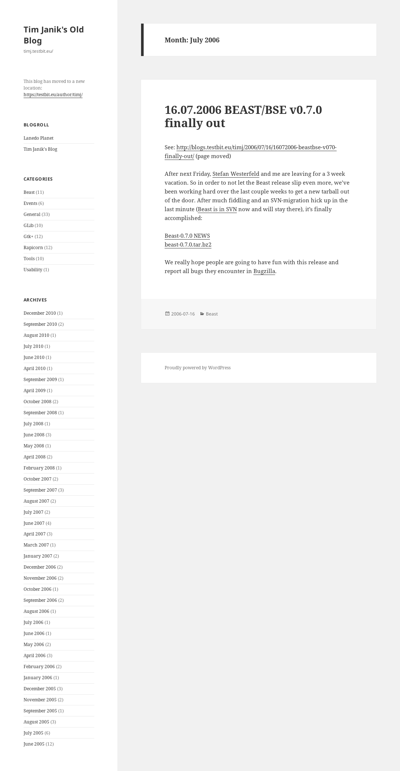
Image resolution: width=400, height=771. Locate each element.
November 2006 (40, 578)
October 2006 (38, 589)
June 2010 (34, 357)
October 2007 (38, 479)
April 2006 (35, 655)
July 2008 (33, 424)
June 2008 (34, 435)
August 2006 (36, 611)
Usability (33, 269)
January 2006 (38, 677)
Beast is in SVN (217, 209)
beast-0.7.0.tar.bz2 (188, 244)
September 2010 (40, 324)
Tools (29, 258)
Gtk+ (29, 236)
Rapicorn (33, 247)
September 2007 (40, 490)
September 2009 (40, 379)
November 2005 (40, 700)
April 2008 (35, 457)
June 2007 (34, 523)
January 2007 (38, 556)
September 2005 (40, 711)
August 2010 (36, 335)
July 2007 (33, 512)
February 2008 (39, 468)
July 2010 (33, 346)
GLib (29, 225)
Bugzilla (264, 271)
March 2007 (36, 545)
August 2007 (36, 501)
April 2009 (35, 390)
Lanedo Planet (38, 138)
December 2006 (40, 567)
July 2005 (33, 733)
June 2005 (34, 744)
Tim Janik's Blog (40, 149)
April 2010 (35, 368)
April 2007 (35, 534)
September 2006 (40, 600)
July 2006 (33, 622)
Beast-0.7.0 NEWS (187, 235)
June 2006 (34, 633)
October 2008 (38, 401)
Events (30, 203)
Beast (29, 192)
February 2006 (39, 666)
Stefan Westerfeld (236, 173)
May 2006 (34, 644)
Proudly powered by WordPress (198, 367)
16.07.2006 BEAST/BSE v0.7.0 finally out (243, 116)
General (32, 214)
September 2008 (40, 412)
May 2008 (34, 446)
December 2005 (40, 688)
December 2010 (40, 313)
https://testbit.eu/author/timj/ (53, 94)
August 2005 (36, 722)
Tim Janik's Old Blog (54, 35)
